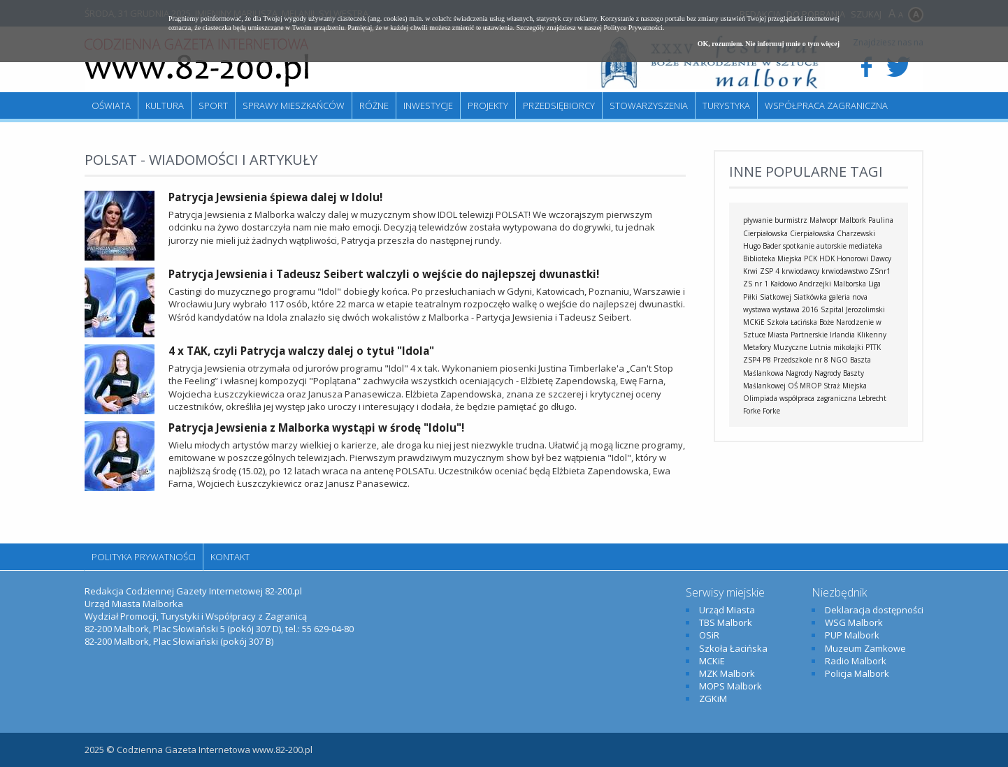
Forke (771, 411)
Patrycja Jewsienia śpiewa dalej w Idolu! (275, 197)
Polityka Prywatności (144, 556)
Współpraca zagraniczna (826, 105)
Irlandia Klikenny (858, 334)
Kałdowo (783, 283)
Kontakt (230, 556)
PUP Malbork (852, 635)
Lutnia (820, 347)
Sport (213, 105)
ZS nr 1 (755, 283)
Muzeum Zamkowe (865, 648)
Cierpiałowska (812, 233)
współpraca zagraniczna (817, 398)
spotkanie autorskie (815, 246)
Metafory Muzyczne (775, 347)
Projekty (488, 105)
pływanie (757, 220)
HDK (827, 258)
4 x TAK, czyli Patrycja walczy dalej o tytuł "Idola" (301, 351)
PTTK (873, 347)
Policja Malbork (857, 673)
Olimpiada (760, 398)
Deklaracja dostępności (874, 610)
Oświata (111, 105)
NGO (839, 360)
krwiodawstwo (844, 271)
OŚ (793, 385)
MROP (810, 385)
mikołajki (848, 347)
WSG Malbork (854, 622)
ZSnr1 (880, 271)
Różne (374, 105)
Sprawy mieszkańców (294, 105)
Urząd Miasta (727, 610)
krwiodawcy (800, 271)
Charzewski (856, 233)
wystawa (756, 309)
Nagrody (799, 373)
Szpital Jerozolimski (853, 309)
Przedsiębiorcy (559, 105)
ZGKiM (713, 698)
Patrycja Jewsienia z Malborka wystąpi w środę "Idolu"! (316, 427)
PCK (810, 258)
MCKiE (754, 322)
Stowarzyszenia (649, 105)
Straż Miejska (845, 385)
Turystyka (726, 105)
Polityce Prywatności (633, 27)
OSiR (709, 635)
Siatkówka (810, 297)
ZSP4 (752, 360)
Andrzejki (815, 283)
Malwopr (823, 220)
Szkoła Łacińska (792, 322)
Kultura (164, 105)
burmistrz (791, 220)
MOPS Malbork (730, 686)
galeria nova (848, 297)
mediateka (865, 246)
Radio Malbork (855, 661)
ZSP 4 (769, 271)
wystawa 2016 (795, 309)
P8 (767, 360)
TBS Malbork (725, 622)
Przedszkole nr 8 (800, 360)
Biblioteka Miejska (772, 258)
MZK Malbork (727, 673)
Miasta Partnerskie (798, 334)
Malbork (853, 220)
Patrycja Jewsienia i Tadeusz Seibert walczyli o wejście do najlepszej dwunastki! (383, 274)
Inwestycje (428, 105)
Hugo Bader (762, 246)
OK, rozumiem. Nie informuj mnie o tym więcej (769, 44)
